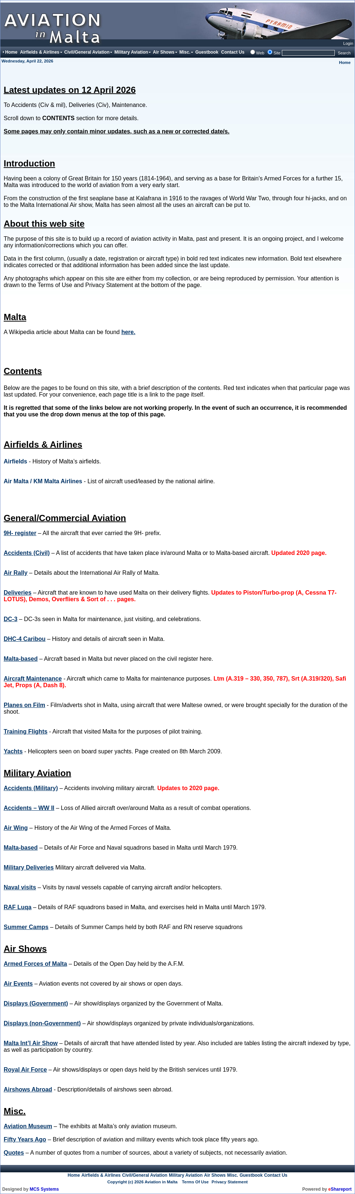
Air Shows (215, 1175)
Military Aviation (185, 1175)
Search (344, 53)
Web (260, 53)
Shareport (339, 1189)
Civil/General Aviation (144, 1175)
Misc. (232, 1175)
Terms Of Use (195, 1182)
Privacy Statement (230, 1182)
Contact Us (275, 1175)
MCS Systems (44, 1189)
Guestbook (251, 1175)
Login (348, 43)
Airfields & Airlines (101, 1175)
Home (345, 62)
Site (276, 53)
